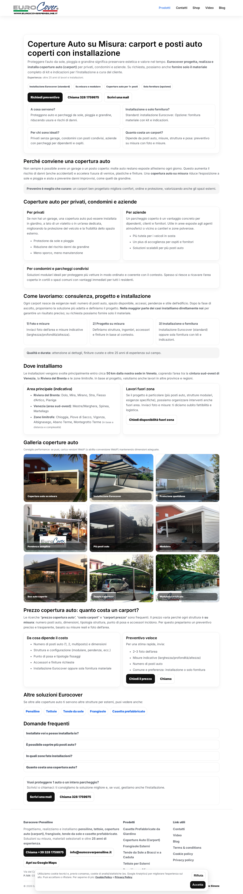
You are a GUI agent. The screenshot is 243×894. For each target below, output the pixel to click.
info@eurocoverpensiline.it (91, 852)
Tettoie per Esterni (136, 863)
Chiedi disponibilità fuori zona (151, 420)
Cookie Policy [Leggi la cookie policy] (103, 877)
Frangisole (98, 711)
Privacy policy (183, 860)
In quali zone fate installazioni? (49, 756)
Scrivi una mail (118, 97)
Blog (176, 841)
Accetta (197, 884)
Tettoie (51, 711)
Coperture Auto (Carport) (141, 840)
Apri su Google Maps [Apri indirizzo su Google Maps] (41, 862)
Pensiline (33, 711)
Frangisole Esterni (136, 846)
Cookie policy (183, 854)
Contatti (179, 829)
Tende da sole (73, 711)
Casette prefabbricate (128, 711)
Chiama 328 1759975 (83, 97)
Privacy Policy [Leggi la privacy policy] (123, 877)
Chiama (166, 679)
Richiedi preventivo (45, 97)
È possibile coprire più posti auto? (51, 744)
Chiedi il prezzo (140, 679)
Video (177, 835)
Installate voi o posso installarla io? (52, 733)
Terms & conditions (187, 847)
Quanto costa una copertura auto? (51, 767)
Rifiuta (198, 875)
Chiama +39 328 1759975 (45, 852)
